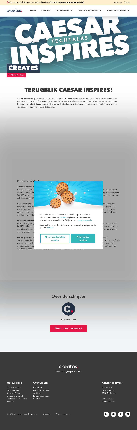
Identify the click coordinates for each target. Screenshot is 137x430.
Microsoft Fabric (13, 393)
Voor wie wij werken (90, 10)
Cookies (46, 414)
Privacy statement (63, 414)
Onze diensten (64, 10)
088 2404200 (107, 399)
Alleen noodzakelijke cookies (55, 239)
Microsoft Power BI (15, 396)
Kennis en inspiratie (118, 10)
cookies (63, 217)
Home (33, 10)
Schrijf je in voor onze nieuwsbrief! (67, 2)
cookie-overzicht (85, 220)
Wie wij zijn (37, 387)
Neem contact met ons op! (68, 328)
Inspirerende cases (41, 396)
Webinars (37, 393)
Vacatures (118, 2)
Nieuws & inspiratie (41, 390)
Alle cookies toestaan (83, 239)
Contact (127, 2)
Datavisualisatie (13, 390)
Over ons (45, 10)
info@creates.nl (108, 401)
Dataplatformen (13, 387)
